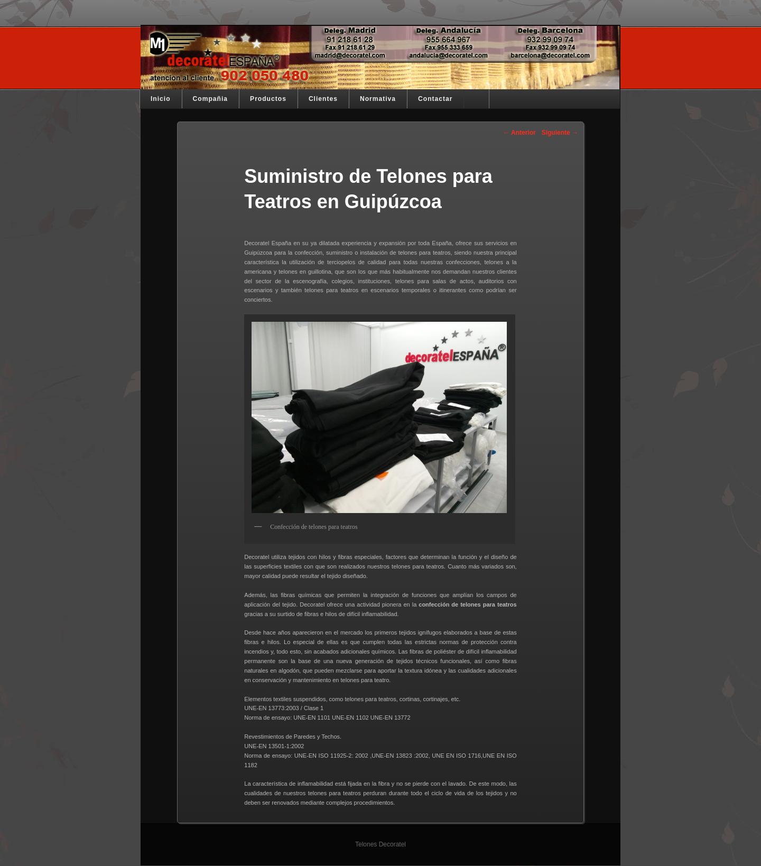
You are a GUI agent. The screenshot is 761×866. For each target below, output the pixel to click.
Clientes (323, 99)
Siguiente (560, 132)
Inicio (161, 99)
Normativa (378, 99)
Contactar (435, 99)
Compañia (210, 99)
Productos (268, 99)
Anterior (519, 132)
